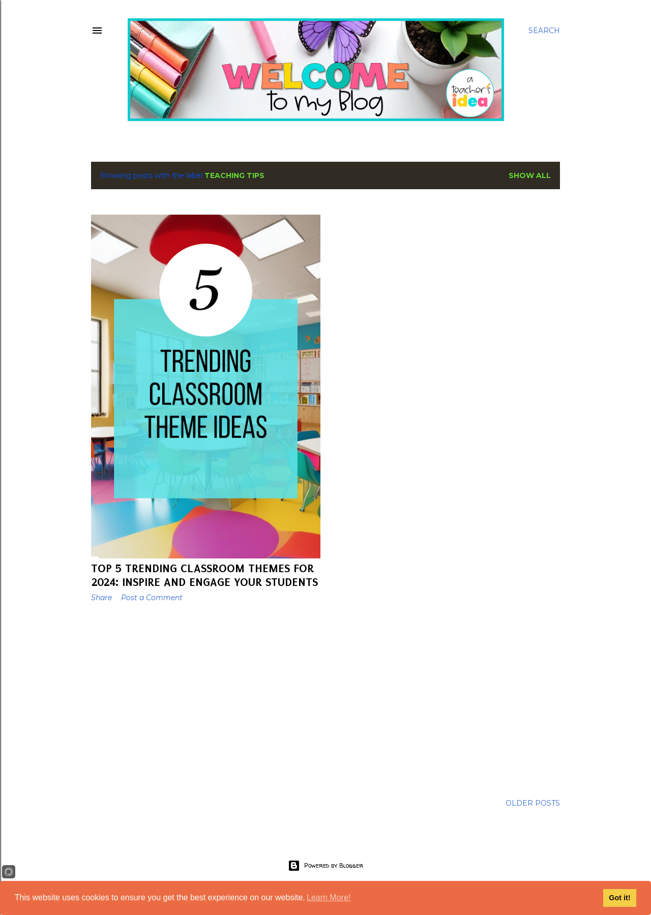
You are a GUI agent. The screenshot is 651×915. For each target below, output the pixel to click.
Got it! (619, 898)
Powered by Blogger (325, 866)
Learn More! (328, 897)
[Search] (544, 30)
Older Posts (533, 803)
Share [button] (101, 597)
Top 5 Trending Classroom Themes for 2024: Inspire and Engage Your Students (204, 575)
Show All (530, 175)
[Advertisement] (205, 699)
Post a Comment (152, 597)
